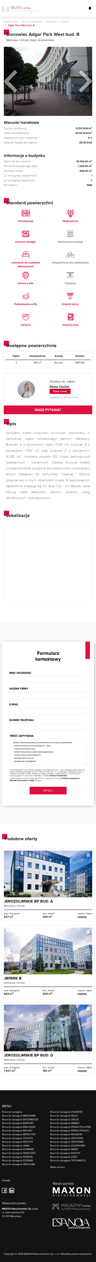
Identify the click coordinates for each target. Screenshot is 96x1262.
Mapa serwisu (57, 1167)
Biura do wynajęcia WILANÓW (66, 1134)
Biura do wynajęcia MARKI (64, 1149)
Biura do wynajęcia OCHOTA (17, 1138)
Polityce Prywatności (58, 775)
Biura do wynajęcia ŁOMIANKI (18, 1149)
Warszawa (51, 21)
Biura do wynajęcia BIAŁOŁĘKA (18, 1127)
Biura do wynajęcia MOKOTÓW (18, 1134)
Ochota (65, 21)
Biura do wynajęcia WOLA (64, 1115)
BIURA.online (11, 21)
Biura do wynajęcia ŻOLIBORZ (66, 1112)
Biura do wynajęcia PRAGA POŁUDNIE (70, 1127)
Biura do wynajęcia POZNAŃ (17, 1160)
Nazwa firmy (18, 689)
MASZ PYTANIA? (48, 409)
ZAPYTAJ (80, 362)
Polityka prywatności (71, 778)
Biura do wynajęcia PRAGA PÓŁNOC (69, 1130)
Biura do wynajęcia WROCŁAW (18, 1164)
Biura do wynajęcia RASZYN (65, 1153)
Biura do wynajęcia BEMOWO (18, 1123)
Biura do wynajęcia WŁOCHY (17, 1141)
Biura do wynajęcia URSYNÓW (66, 1138)
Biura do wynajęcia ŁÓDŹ (63, 1157)
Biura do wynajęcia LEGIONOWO (67, 1145)
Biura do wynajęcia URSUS (64, 1119)
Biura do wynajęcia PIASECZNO (19, 1153)
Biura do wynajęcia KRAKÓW (17, 1157)
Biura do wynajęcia (32, 21)
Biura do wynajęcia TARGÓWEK (67, 1141)
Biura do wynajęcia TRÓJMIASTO (68, 1160)
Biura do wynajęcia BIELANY (17, 1130)
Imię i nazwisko (20, 673)
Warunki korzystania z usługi (22, 780)
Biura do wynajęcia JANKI (15, 1145)
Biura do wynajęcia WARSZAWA (19, 1115)
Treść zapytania (21, 736)
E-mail (13, 704)
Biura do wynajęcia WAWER (64, 1123)
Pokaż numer (60, 391)
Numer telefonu (21, 720)
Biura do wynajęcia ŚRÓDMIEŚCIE (20, 1119)
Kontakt (6, 1180)
